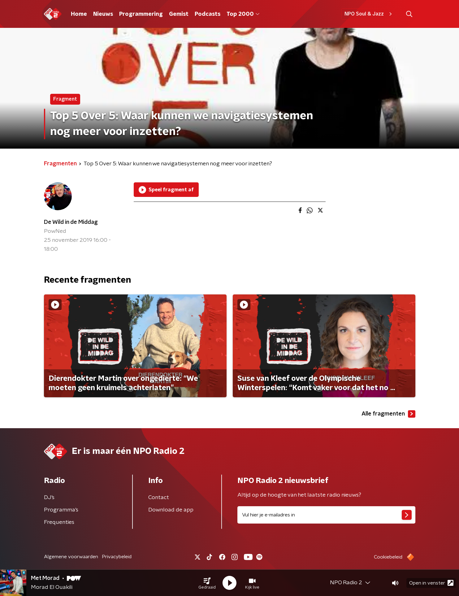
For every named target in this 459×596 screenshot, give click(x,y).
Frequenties (59, 522)
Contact (158, 497)
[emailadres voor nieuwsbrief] (326, 515)
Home (79, 14)
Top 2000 (243, 14)
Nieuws (103, 14)
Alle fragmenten (388, 414)
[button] (207, 583)
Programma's (61, 510)
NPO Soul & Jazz (369, 14)
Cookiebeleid (388, 557)
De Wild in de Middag (71, 222)
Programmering (141, 14)
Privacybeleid (117, 556)
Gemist (178, 14)
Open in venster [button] (431, 583)
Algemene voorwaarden (71, 556)
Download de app (170, 510)
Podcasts (207, 14)
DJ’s (49, 497)
